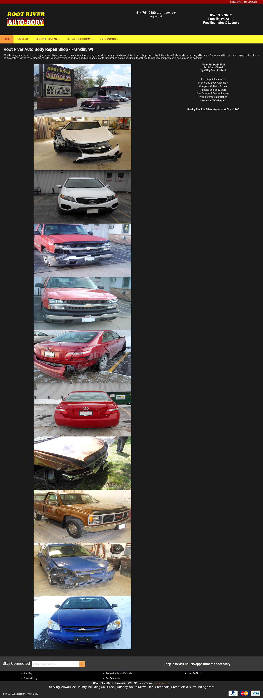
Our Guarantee (113, 678)
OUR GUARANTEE (109, 39)
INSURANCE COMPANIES (47, 39)
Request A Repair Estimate (243, 2)
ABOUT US (22, 39)
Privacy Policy (30, 678)
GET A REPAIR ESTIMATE (80, 39)
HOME (7, 39)
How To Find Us (195, 673)
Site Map (27, 673)
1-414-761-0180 (162, 683)
